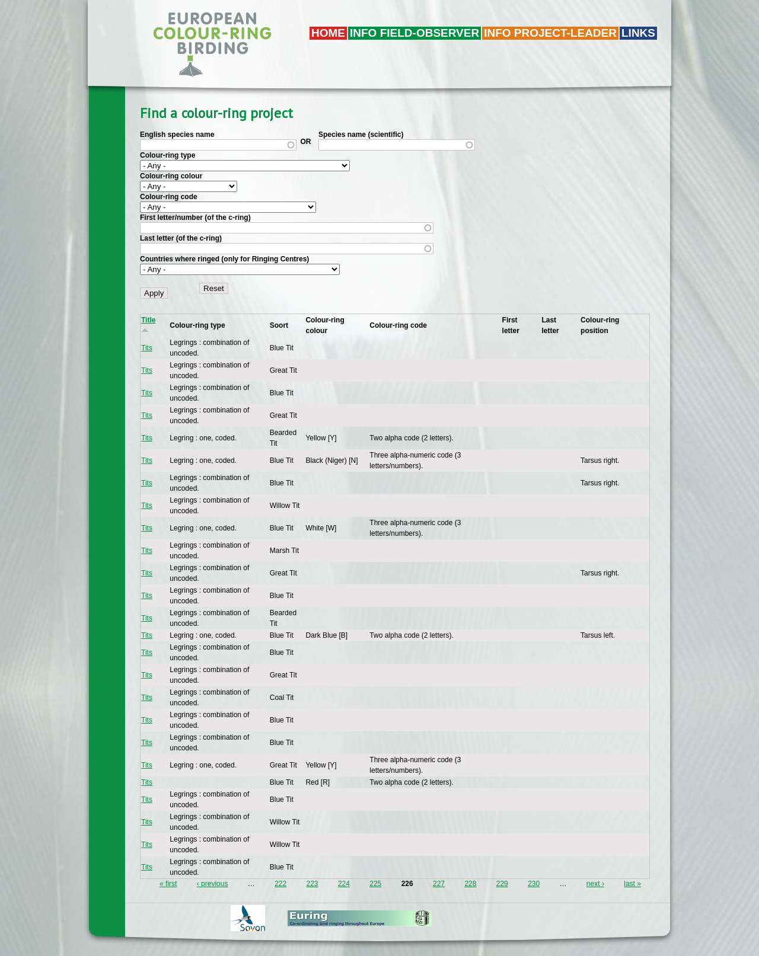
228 (470, 884)
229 (502, 884)
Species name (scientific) (360, 134)
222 (280, 884)
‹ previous (212, 884)
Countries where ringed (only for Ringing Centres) (224, 259)
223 (312, 884)
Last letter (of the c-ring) (181, 238)
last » (632, 884)
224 (344, 884)
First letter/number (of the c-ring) (195, 217)
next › (595, 884)
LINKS (638, 33)
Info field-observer (414, 33)
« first (168, 884)
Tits (146, 348)
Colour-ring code (168, 197)
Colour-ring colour (171, 176)
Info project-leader (550, 33)
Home (328, 33)
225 (375, 884)
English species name (177, 134)
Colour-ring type (167, 155)
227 (439, 884)
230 (534, 884)
